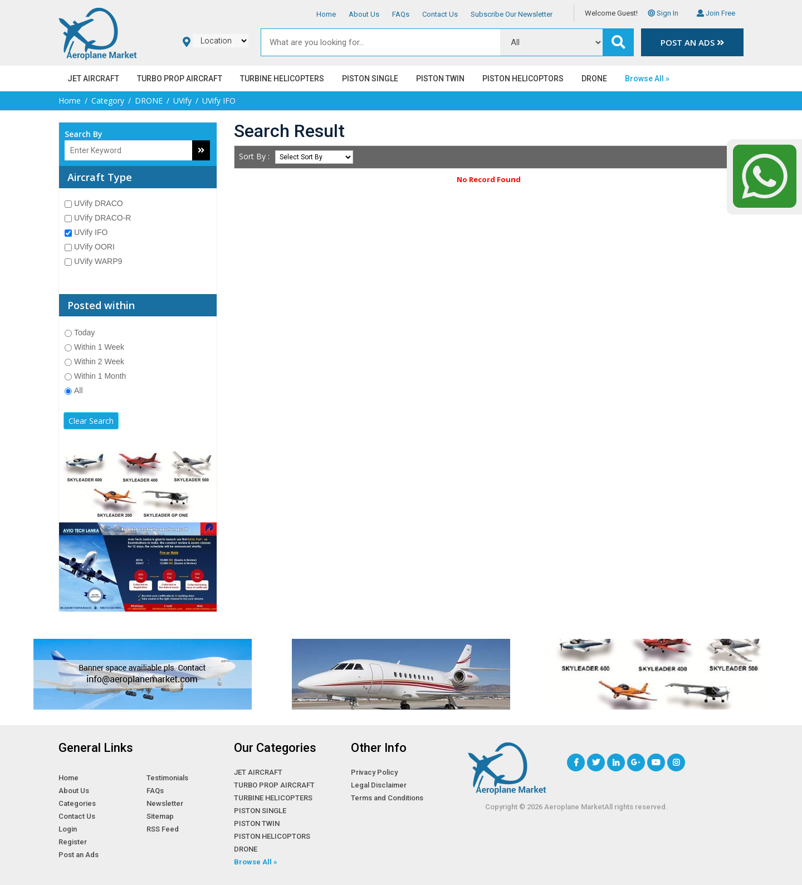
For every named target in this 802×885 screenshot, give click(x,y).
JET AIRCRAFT (93, 78)
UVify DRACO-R (98, 217)
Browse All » (647, 78)
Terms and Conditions (387, 798)
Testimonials (167, 778)
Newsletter (164, 803)
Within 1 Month (95, 375)
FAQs (400, 14)
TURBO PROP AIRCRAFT (179, 78)
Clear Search (91, 420)
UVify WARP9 (93, 261)
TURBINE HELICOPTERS (282, 78)
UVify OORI (90, 246)
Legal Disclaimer (379, 785)
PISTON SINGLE (370, 78)
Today (80, 332)
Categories (77, 803)
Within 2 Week (94, 361)
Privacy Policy (374, 772)
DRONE (594, 78)
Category (107, 100)
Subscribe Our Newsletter (511, 14)
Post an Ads (692, 42)
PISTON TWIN (440, 78)
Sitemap (160, 816)
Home (326, 14)
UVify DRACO (94, 203)
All (74, 390)
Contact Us (440, 14)
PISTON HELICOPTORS (523, 78)
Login (67, 829)
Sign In (663, 13)
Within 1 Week (94, 347)
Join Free (716, 13)
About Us (364, 14)
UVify (182, 100)
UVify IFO (86, 232)
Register (72, 842)
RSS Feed (162, 829)
